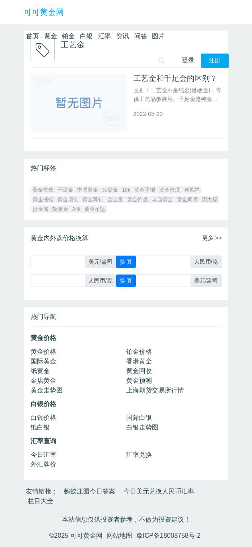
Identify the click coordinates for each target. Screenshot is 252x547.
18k (126, 190)
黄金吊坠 (94, 209)
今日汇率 (43, 454)
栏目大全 (40, 500)
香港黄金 (139, 361)
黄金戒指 (43, 199)
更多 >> (211, 238)
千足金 (65, 190)
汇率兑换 (139, 454)
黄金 (50, 36)
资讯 (122, 36)
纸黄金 (40, 370)
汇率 (104, 36)
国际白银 (139, 417)
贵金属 (40, 209)
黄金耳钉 (92, 199)
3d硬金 (110, 190)
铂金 (68, 36)
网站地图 (119, 535)
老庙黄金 (162, 199)
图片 (158, 36)
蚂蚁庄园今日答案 (89, 491)
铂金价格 (139, 351)
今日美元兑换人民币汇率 (158, 491)
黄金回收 (139, 370)
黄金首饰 (43, 190)
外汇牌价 (43, 464)
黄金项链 (67, 199)
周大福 (209, 199)
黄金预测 (139, 380)
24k (76, 209)
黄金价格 (43, 351)
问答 (140, 36)
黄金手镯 (144, 190)
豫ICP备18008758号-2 (168, 535)
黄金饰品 (137, 199)
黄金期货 (187, 199)
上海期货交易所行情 (155, 390)
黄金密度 (169, 190)
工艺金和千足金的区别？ (175, 78)
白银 (86, 36)
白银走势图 (142, 427)
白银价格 (43, 417)
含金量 (115, 199)
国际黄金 (43, 361)
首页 (32, 36)
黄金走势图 (47, 390)
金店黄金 (43, 380)
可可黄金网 (44, 12)
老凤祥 (192, 190)
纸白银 (40, 427)
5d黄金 (60, 209)
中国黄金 (87, 190)
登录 (188, 60)
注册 (214, 61)
